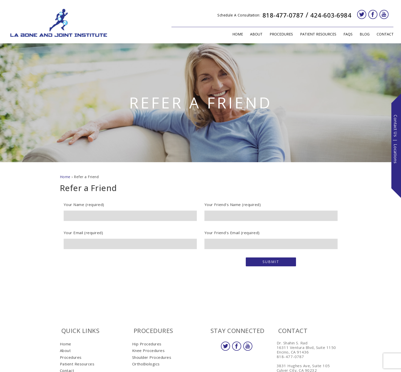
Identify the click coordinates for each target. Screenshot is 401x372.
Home (237, 34)
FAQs (348, 34)
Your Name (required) (130, 210)
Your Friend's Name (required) (271, 210)
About (255, 34)
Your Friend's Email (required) (271, 238)
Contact (383, 34)
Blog (365, 34)
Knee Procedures (148, 350)
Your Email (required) (130, 238)
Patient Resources (316, 34)
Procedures (279, 34)
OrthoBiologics (146, 363)
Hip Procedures (147, 343)
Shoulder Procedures (151, 357)
